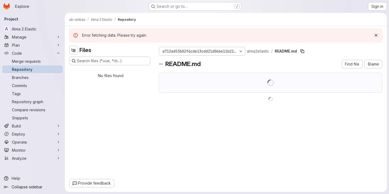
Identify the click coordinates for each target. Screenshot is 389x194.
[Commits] (32, 85)
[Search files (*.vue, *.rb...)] (109, 61)
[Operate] (32, 142)
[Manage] (32, 37)
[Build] (32, 126)
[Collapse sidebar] (32, 187)
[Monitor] (32, 150)
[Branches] (32, 77)
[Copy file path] (302, 51)
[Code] (32, 53)
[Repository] (32, 69)
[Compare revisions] (32, 109)
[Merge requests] (32, 61)
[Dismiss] (376, 35)
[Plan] (32, 45)
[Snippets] (32, 118)
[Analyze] (32, 158)
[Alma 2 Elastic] (32, 29)
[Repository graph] (32, 101)
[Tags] (32, 93)
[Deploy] (32, 134)
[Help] (32, 178)
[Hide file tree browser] (73, 50)
